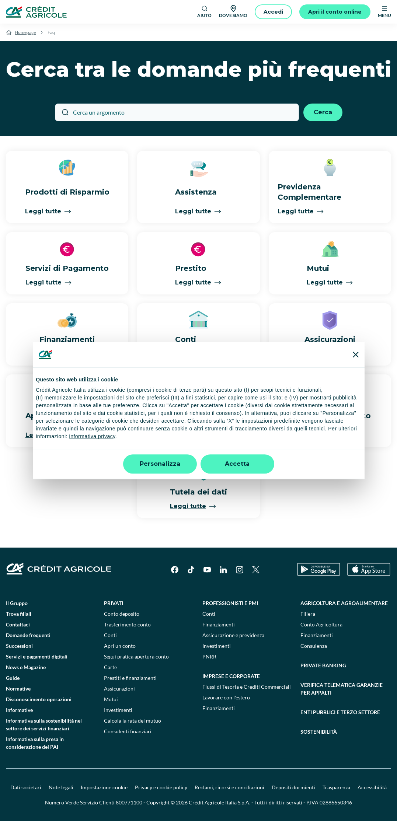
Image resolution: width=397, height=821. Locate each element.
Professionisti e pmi (230, 603)
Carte (110, 667)
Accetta (237, 463)
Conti (110, 635)
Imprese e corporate (231, 676)
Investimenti (118, 710)
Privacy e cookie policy (161, 787)
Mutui (111, 699)
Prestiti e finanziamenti (130, 678)
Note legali (61, 787)
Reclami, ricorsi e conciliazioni (229, 787)
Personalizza (160, 463)
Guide (13, 678)
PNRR (209, 656)
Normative (18, 688)
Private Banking (323, 665)
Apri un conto (120, 646)
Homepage (25, 32)
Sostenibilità (318, 732)
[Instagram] (239, 569)
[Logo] (36, 12)
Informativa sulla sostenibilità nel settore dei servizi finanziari (44, 724)
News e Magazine (26, 667)
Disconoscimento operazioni (39, 699)
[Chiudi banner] (355, 354)
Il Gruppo (17, 603)
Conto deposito (121, 614)
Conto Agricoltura (321, 624)
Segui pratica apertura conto (136, 656)
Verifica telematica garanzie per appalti (341, 689)
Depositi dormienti (293, 787)
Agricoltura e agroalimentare (344, 603)
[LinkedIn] (223, 569)
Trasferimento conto (127, 624)
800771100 (129, 802)
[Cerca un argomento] (177, 112)
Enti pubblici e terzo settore (340, 712)
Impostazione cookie (104, 787)
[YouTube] (207, 569)
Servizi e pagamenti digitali (36, 656)
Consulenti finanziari (128, 731)
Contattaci (18, 624)
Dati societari (25, 787)
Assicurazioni (119, 688)
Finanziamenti (218, 624)
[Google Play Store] (318, 569)
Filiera (307, 614)
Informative (19, 710)
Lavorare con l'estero (226, 697)
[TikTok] (191, 569)
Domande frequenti (28, 635)
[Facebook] (174, 569)
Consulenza (313, 646)
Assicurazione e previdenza (233, 635)
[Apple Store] (368, 569)
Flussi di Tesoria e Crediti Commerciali (246, 687)
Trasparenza (336, 787)
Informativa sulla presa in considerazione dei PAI (35, 743)
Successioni (19, 646)
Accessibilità (372, 787)
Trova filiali (18, 614)
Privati (113, 603)
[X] (255, 569)
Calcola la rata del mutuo (132, 720)
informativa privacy (92, 436)
